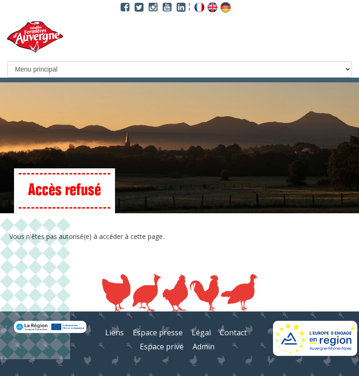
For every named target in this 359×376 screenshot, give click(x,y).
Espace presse (158, 332)
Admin (204, 346)
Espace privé (162, 346)
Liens (114, 332)
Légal (201, 332)
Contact (233, 332)
